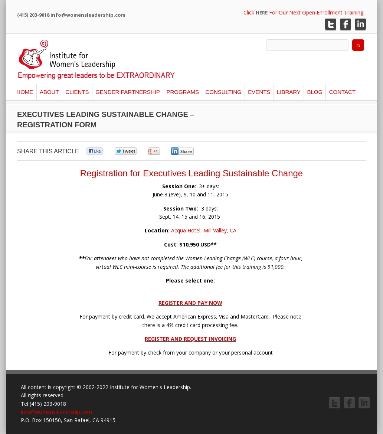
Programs (182, 92)
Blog (315, 92)
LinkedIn (360, 24)
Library (289, 92)
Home (24, 92)
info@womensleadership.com (56, 411)
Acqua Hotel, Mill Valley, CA (203, 230)
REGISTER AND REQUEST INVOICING (190, 338)
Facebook (345, 24)
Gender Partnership (127, 92)
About (49, 92)
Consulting (223, 92)
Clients (77, 92)
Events (259, 92)
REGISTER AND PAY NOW (190, 302)
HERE (262, 12)
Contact (342, 92)
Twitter (330, 24)
